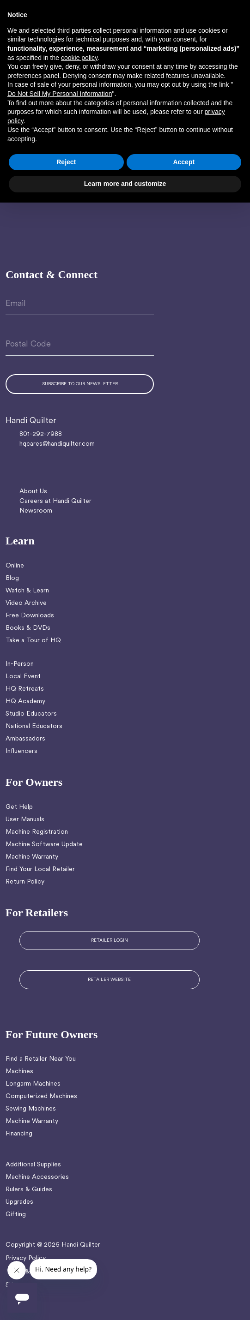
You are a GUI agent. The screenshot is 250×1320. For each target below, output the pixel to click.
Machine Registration (37, 832)
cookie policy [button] (79, 57)
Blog (12, 578)
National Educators (34, 726)
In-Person (20, 664)
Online (15, 565)
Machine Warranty (32, 857)
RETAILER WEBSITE (109, 979)
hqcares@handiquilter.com (57, 444)
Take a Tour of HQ (33, 640)
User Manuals (25, 819)
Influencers (21, 751)
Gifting (16, 1214)
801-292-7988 (40, 434)
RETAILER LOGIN (109, 940)
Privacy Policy (26, 1258)
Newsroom (35, 511)
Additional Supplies (33, 1164)
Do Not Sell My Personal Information (59, 93)
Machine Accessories (37, 1177)
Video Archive (26, 603)
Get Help (19, 807)
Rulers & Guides (29, 1189)
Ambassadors (25, 738)
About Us (33, 491)
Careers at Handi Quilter (55, 501)
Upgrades (19, 1202)
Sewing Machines (31, 1108)
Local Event (23, 676)
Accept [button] (184, 162)
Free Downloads (30, 615)
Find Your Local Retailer (40, 869)
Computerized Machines (41, 1096)
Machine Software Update (44, 844)
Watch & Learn (27, 590)
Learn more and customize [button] (125, 183)
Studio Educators (31, 714)
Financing (19, 1133)
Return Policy (25, 881)
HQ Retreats (25, 689)
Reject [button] (66, 162)
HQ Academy (25, 701)
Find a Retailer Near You (41, 1059)
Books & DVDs (28, 628)
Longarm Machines (33, 1084)
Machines (19, 1071)
